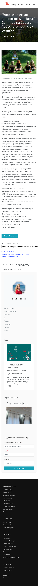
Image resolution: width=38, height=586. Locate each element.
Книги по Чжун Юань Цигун (11, 557)
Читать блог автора (10, 236)
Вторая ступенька (9, 252)
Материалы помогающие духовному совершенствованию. (15, 255)
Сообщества (8, 324)
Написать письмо (8, 568)
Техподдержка (7, 570)
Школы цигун (7, 492)
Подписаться (19, 468)
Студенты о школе (9, 506)
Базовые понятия (8, 512)
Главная (5, 36)
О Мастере (6, 501)
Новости (7, 315)
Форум (6, 331)
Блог (13, 36)
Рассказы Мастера (9, 541)
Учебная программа (9, 495)
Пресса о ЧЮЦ (7, 549)
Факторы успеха (8, 509)
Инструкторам (9, 308)
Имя (5, 451)
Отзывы (6, 327)
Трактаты (6, 552)
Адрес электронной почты (12, 442)
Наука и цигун (7, 538)
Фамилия (7, 459)
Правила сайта (7, 525)
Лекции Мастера (8, 543)
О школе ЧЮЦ (7, 489)
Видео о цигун (7, 554)
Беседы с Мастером (9, 546)
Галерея (6, 321)
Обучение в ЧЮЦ (8, 503)
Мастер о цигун (7, 498)
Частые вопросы (8, 527)
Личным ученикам (10, 312)
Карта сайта (7, 522)
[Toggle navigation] (34, 4)
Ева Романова (18, 78)
